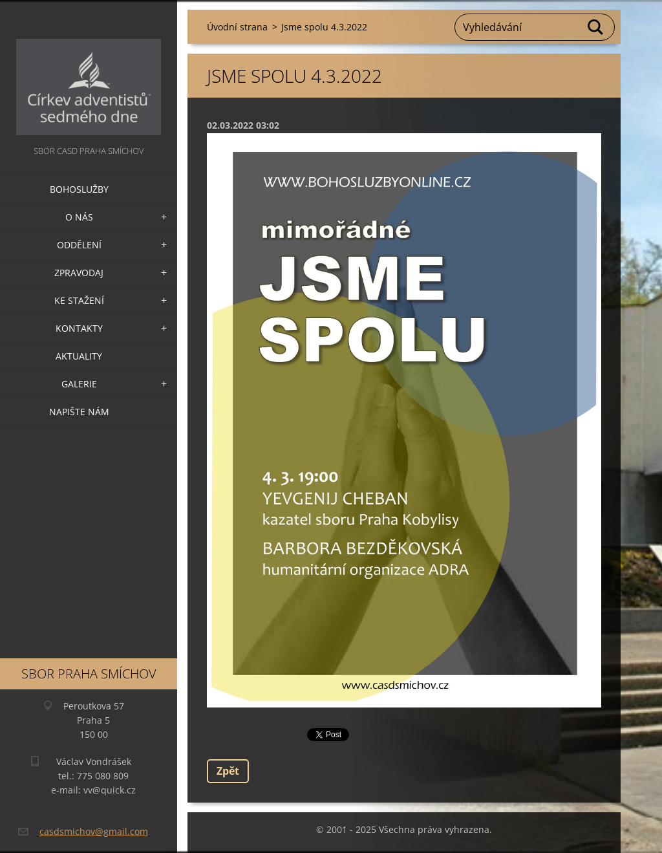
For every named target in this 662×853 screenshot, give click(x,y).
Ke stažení (79, 300)
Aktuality (79, 356)
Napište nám (79, 411)
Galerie (79, 384)
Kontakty (79, 328)
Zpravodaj (78, 272)
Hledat (596, 27)
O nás (79, 217)
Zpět (228, 771)
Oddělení (79, 245)
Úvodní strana (237, 27)
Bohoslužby (79, 189)
